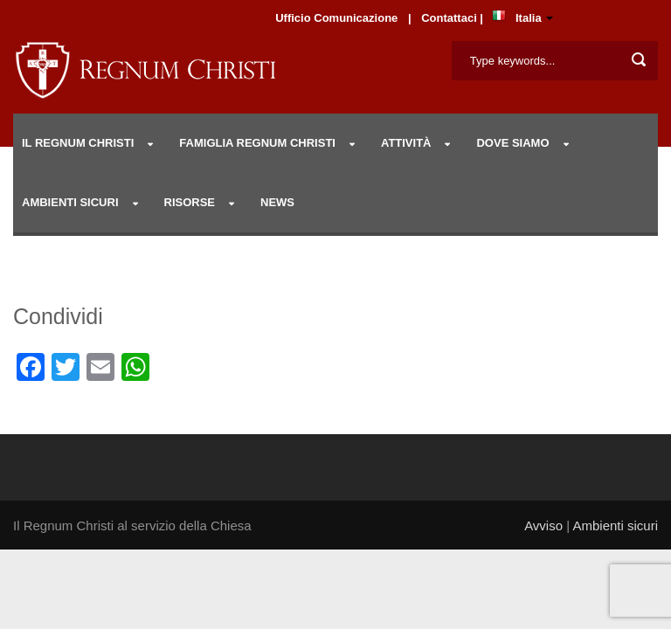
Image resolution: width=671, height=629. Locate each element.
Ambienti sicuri (615, 525)
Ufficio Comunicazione (336, 17)
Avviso (543, 525)
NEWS (277, 202)
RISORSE (190, 202)
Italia (528, 17)
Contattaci (450, 17)
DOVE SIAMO (512, 142)
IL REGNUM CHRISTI (78, 142)
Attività (406, 142)
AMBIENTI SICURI (70, 202)
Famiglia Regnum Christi (257, 142)
